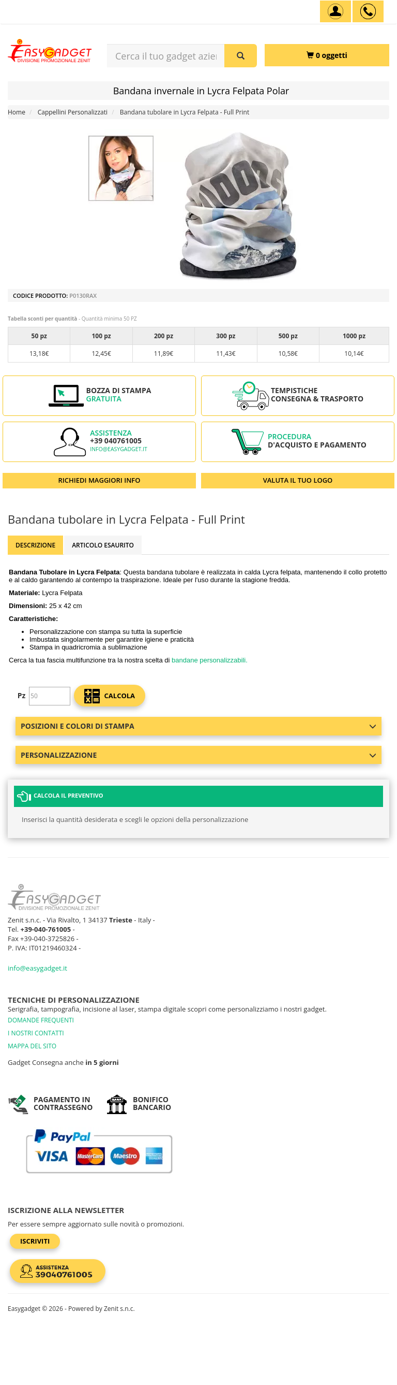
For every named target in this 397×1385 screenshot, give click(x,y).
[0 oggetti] (327, 55)
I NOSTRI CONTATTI (36, 1033)
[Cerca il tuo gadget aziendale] (240, 55)
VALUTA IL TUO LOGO (298, 480)
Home (16, 112)
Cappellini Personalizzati (73, 112)
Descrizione (35, 545)
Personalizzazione (198, 755)
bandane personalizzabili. (210, 660)
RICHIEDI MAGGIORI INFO (99, 480)
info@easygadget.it (118, 449)
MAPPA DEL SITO (32, 1046)
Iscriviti (35, 1241)
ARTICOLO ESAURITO (103, 545)
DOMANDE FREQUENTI (41, 1020)
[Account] (335, 11)
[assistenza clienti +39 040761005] (368, 11)
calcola (109, 696)
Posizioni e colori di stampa (198, 726)
